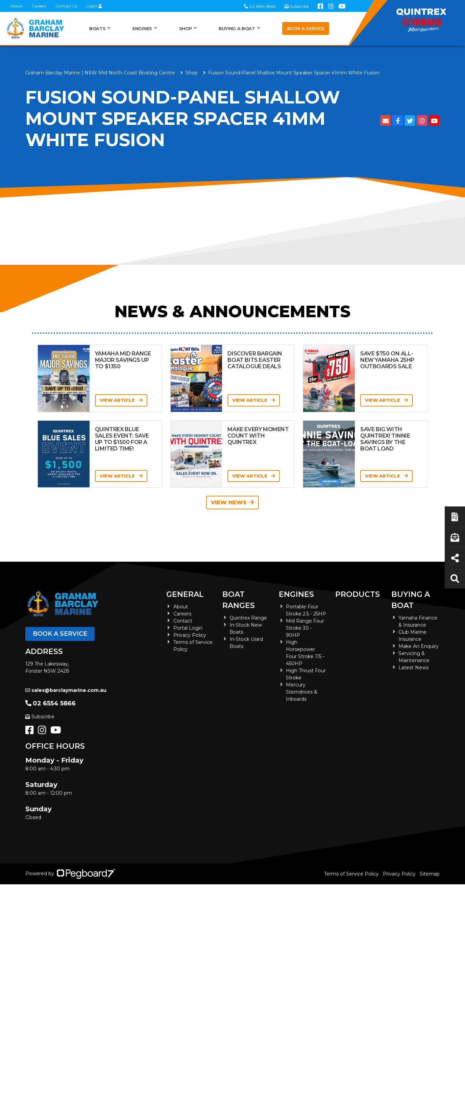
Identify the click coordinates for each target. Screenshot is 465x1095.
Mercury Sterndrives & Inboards (301, 692)
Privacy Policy (189, 635)
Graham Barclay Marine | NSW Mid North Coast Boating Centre (100, 73)
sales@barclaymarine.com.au (65, 690)
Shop (185, 28)
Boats (97, 28)
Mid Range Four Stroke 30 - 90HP (305, 628)
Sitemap (430, 874)
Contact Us (66, 5)
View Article (121, 400)
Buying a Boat (237, 28)
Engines (142, 28)
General (185, 594)
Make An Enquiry (418, 646)
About (16, 5)
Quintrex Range (248, 618)
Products (357, 594)
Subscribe (39, 717)
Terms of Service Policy (351, 874)
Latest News (413, 668)
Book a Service (305, 28)
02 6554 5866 (50, 703)
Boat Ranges (238, 600)
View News (232, 502)
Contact (182, 621)
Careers (39, 5)
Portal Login (187, 628)
